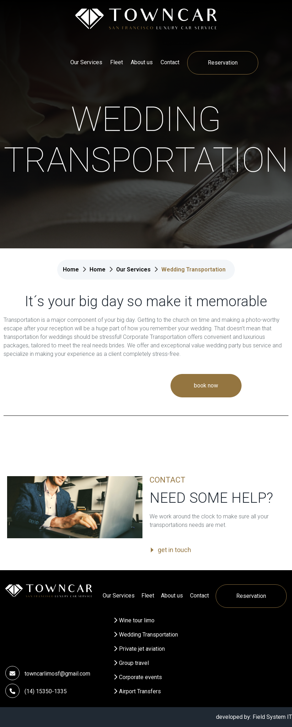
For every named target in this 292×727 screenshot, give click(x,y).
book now (206, 385)
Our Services (86, 62)
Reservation (223, 62)
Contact (170, 62)
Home (71, 269)
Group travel (134, 663)
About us (142, 62)
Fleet (116, 62)
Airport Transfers (140, 691)
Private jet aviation (142, 648)
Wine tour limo (137, 620)
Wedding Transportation (148, 634)
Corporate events (140, 677)
